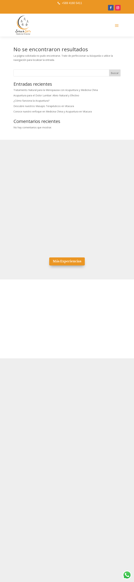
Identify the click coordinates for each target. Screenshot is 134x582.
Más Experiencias (67, 261)
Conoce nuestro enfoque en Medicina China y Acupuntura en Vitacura (52, 111)
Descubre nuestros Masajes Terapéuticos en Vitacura (43, 106)
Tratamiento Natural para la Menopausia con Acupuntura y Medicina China (55, 90)
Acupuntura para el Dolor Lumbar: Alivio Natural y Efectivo (46, 95)
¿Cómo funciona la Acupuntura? (31, 100)
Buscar (115, 73)
